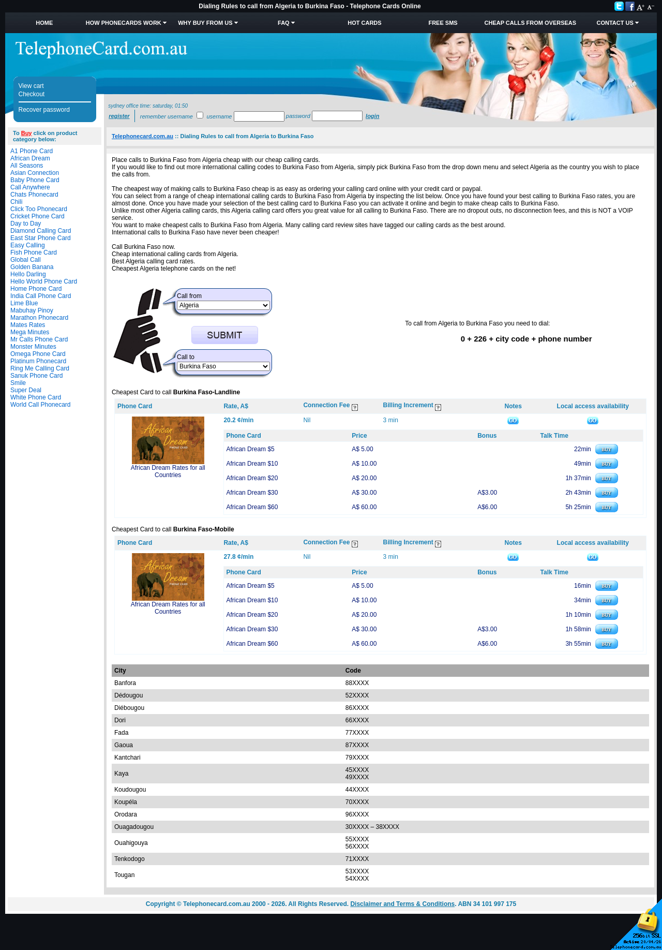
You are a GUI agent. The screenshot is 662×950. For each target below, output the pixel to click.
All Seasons (26, 165)
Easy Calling (27, 245)
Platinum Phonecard (38, 361)
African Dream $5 (250, 449)
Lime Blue (24, 303)
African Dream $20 (252, 478)
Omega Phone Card (38, 354)
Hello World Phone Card (43, 281)
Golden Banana (31, 267)
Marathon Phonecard (39, 317)
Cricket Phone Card (37, 216)
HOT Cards (364, 23)
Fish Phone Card (33, 252)
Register (119, 116)
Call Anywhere (30, 187)
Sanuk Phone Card (36, 375)
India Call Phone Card (40, 296)
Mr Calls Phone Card (39, 339)
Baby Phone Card (34, 180)
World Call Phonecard (40, 404)
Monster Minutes (33, 346)
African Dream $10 (252, 463)
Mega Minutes (29, 332)
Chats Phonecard (34, 194)
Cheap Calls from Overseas (531, 23)
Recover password (44, 109)
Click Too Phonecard (38, 209)
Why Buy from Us (205, 23)
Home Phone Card (36, 288)
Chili (16, 201)
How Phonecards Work (123, 23)
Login (372, 116)
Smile (18, 383)
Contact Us (614, 23)
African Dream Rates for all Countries (168, 471)
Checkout (32, 94)
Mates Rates (27, 325)
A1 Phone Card (31, 151)
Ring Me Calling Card (39, 368)
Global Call (25, 259)
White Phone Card (35, 397)
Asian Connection (34, 172)
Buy (26, 133)
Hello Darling (28, 274)
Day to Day (25, 223)
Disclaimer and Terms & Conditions (402, 904)
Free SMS (442, 23)
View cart (31, 86)
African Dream (30, 158)
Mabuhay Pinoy (31, 310)
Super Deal (25, 390)
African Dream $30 (252, 492)
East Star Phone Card (40, 238)
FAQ (284, 23)
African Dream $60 (252, 507)
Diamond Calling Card (40, 230)
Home (44, 23)
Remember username (166, 116)
